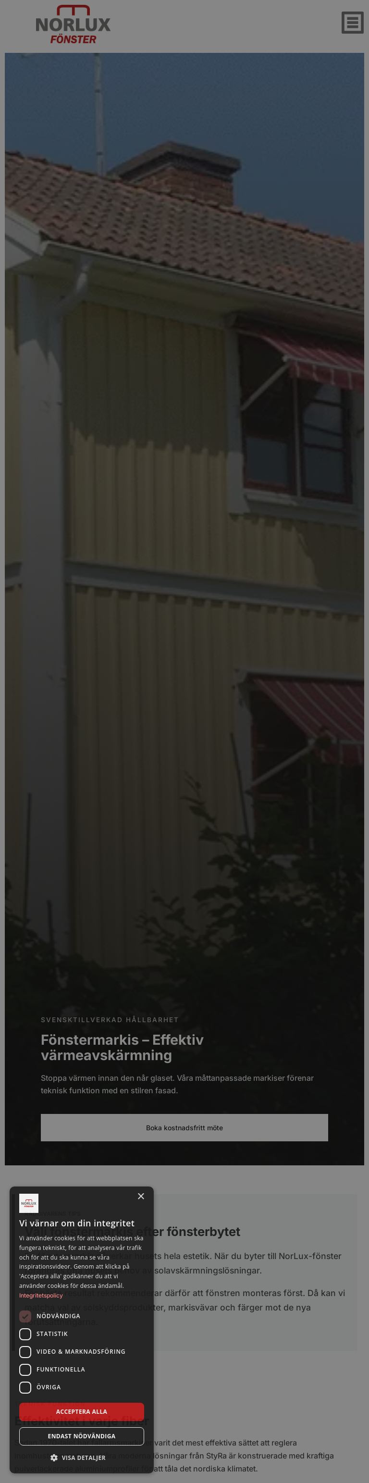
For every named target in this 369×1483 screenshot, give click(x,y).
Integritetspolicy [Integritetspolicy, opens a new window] (41, 1295)
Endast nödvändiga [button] (82, 1436)
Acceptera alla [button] (82, 1412)
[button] (81, 1458)
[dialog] (82, 1329)
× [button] (140, 1196)
